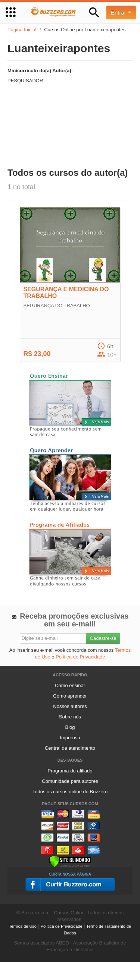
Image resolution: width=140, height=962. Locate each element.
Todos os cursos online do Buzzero (70, 791)
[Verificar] (70, 861)
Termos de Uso (23, 926)
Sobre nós (70, 717)
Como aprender (70, 696)
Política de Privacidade (80, 657)
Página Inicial (21, 29)
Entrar (121, 12)
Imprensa (70, 737)
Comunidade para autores (70, 781)
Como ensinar (70, 685)
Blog (70, 727)
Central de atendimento (70, 748)
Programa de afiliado (70, 771)
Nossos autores (70, 706)
